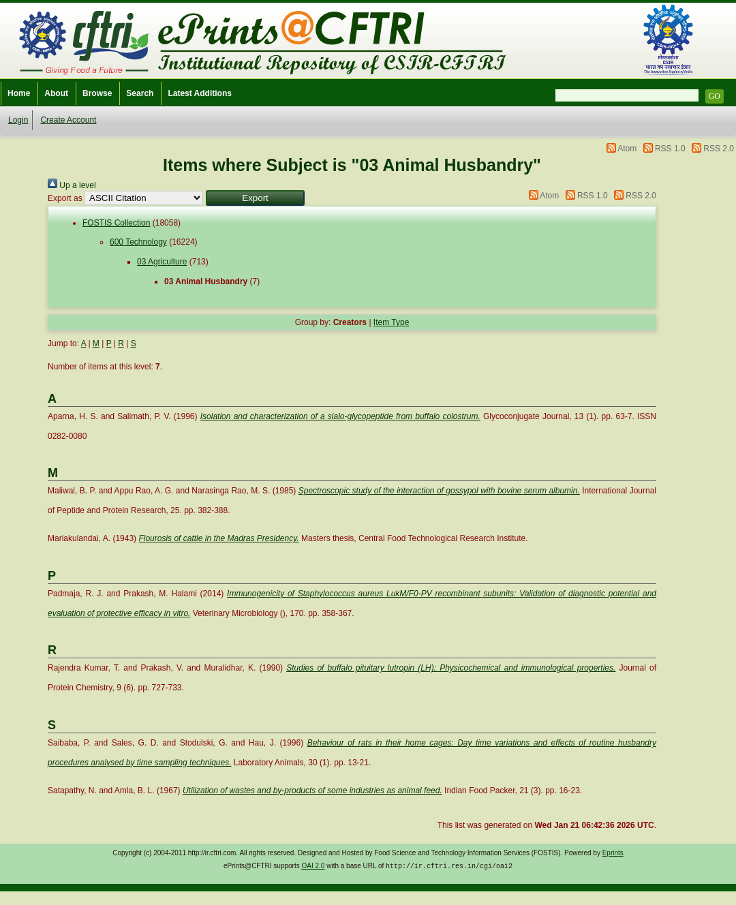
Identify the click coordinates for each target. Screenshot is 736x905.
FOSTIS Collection (116, 223)
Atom (627, 148)
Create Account (68, 120)
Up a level (72, 185)
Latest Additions (200, 93)
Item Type (391, 322)
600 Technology (138, 242)
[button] (255, 198)
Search (139, 93)
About (56, 93)
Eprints (613, 853)
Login (18, 120)
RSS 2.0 (718, 148)
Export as (65, 198)
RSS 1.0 (670, 148)
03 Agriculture (162, 261)
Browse (97, 93)
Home (18, 93)
